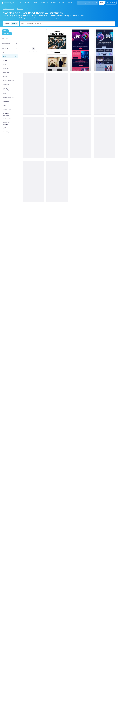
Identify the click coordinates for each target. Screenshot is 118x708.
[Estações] (17, 43)
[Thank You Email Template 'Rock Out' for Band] (57, 137)
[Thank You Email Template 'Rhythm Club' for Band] (80, 94)
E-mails (14, 23)
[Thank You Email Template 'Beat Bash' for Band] (80, 50)
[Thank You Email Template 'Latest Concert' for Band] (104, 137)
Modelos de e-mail (8, 9)
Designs (7, 23)
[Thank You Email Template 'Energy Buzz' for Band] (33, 181)
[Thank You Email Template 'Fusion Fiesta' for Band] (104, 50)
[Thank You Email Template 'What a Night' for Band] (57, 181)
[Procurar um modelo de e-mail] (66, 23)
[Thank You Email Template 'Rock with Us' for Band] (57, 50)
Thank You (20, 9)
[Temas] (17, 48)
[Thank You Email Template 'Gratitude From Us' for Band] (33, 137)
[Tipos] (17, 39)
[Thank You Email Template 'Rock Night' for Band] (104, 94)
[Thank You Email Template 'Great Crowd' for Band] (80, 137)
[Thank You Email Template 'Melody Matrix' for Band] (57, 94)
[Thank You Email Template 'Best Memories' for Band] (33, 94)
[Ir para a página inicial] (7, 3)
